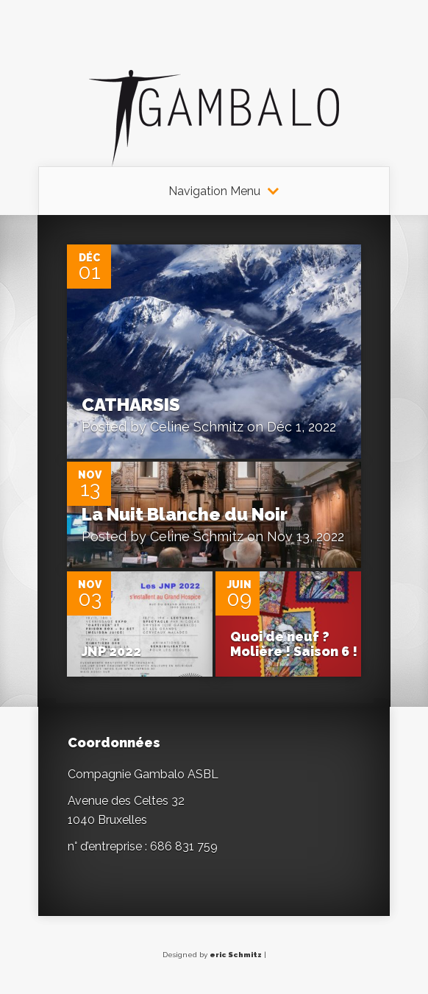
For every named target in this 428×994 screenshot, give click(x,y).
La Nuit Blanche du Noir (185, 514)
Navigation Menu (214, 191)
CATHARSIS (131, 404)
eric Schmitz (236, 955)
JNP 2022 (111, 651)
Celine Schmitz (196, 426)
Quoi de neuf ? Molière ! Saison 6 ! (293, 644)
